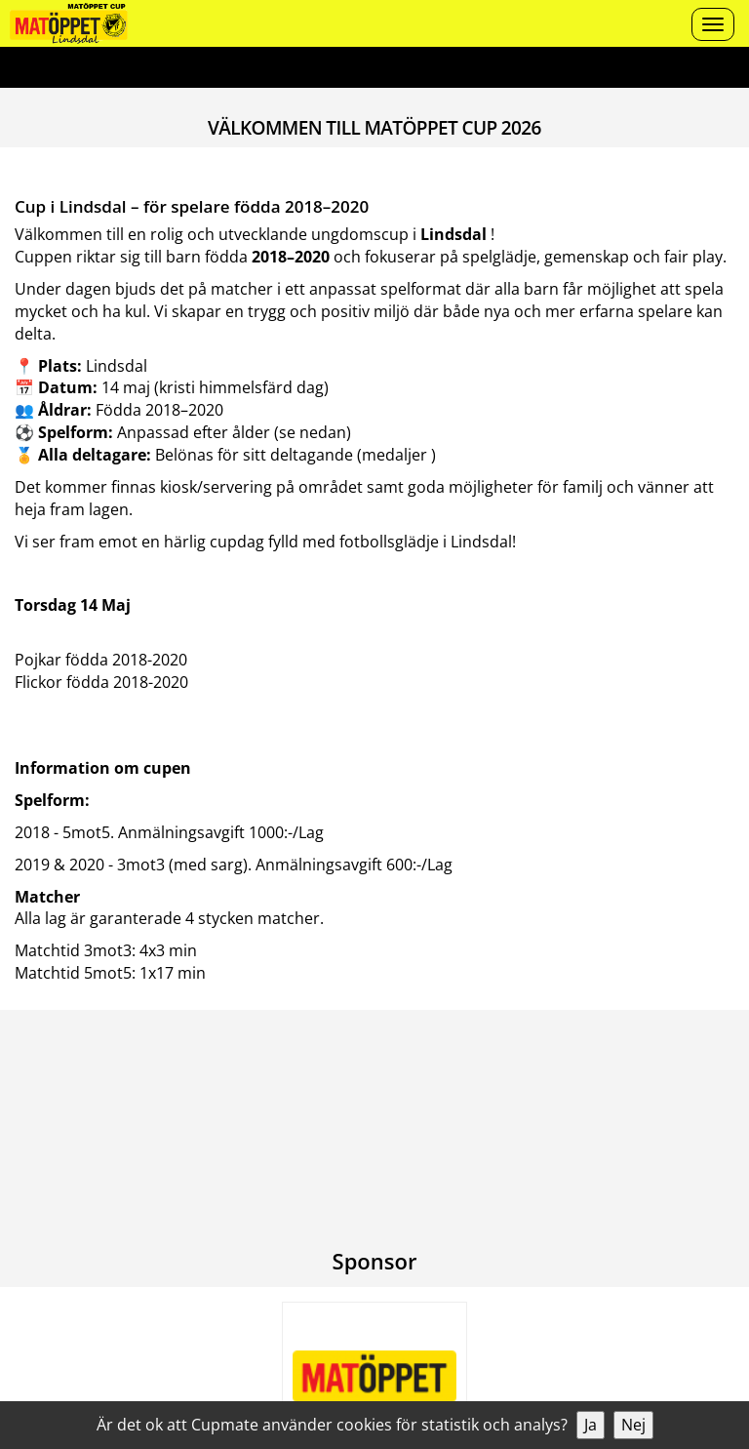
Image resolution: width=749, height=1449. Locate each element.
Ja (590, 1424)
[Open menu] (712, 24)
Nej (633, 1424)
